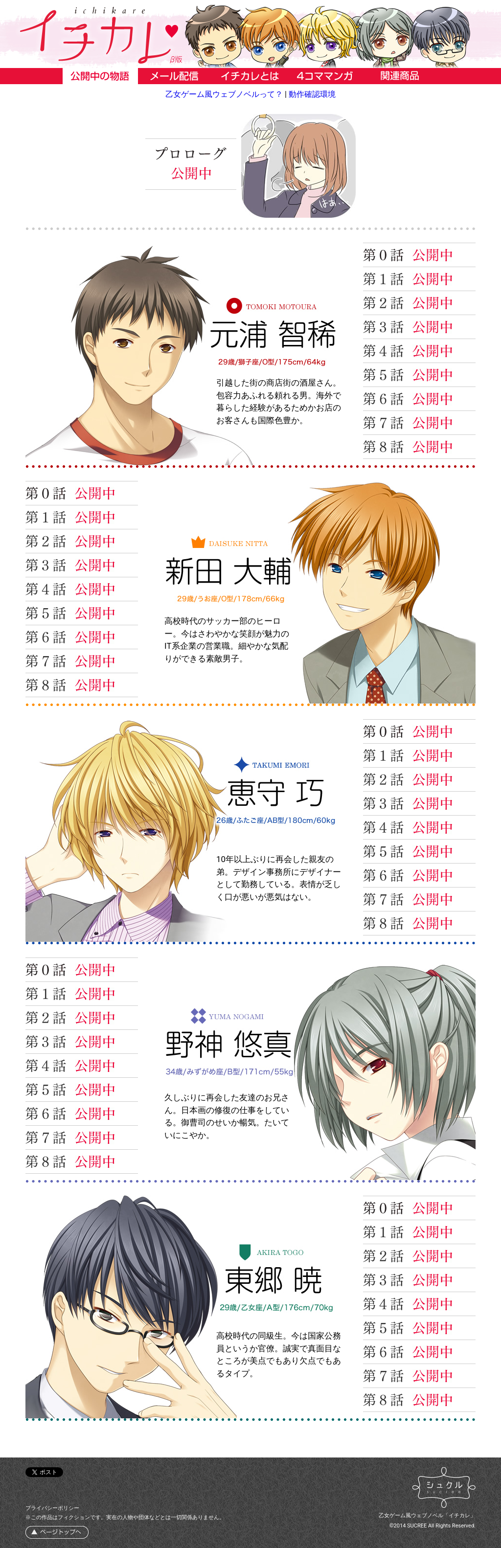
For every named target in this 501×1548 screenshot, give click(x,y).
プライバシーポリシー (52, 1508)
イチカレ (250, 35)
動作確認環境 (312, 94)
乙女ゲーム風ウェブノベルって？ (224, 94)
